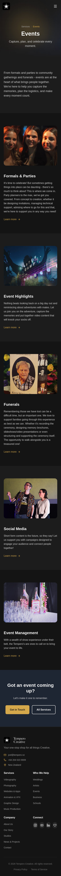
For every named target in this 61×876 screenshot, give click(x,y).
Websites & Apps (12, 791)
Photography (10, 785)
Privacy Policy (20, 869)
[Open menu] (55, 6)
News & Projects (12, 842)
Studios (7, 836)
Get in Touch (17, 710)
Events (36, 791)
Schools (37, 803)
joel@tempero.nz (14, 755)
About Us (8, 824)
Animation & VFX (12, 797)
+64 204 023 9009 (15, 760)
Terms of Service (39, 869)
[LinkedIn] (48, 825)
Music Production (12, 809)
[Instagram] (35, 825)
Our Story (8, 830)
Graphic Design (11, 803)
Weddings (38, 779)
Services (25, 26)
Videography (10, 779)
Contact (7, 847)
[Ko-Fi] (55, 825)
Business (37, 797)
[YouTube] (42, 825)
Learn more (12, 221)
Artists (36, 785)
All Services (44, 710)
